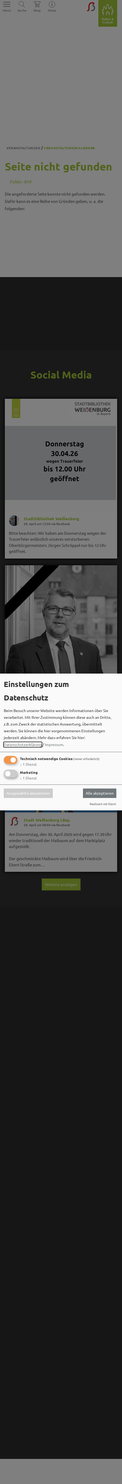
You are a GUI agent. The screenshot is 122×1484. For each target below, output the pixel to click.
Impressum (54, 744)
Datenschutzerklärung (23, 744)
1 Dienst (28, 764)
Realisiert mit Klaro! (103, 804)
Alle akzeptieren (100, 793)
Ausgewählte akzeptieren (28, 793)
